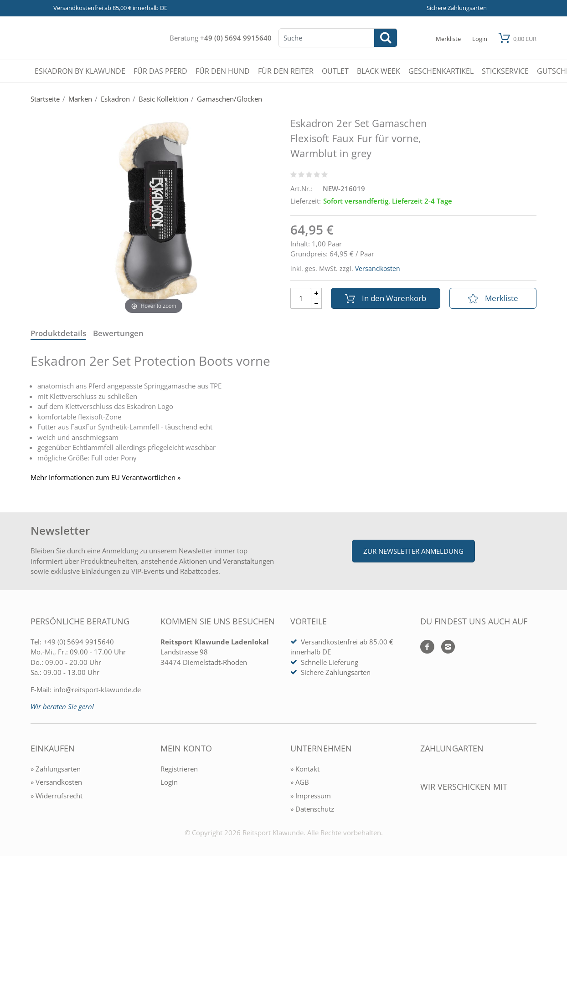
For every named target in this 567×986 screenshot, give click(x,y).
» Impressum (310, 795)
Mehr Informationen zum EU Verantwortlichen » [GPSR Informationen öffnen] (105, 477)
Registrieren (179, 768)
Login (169, 782)
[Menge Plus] (316, 293)
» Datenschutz (312, 808)
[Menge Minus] (316, 303)
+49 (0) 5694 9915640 (236, 37)
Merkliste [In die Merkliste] (493, 298)
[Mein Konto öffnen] (479, 38)
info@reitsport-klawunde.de (97, 689)
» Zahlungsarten (56, 768)
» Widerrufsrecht (56, 795)
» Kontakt (305, 768)
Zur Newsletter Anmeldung (413, 551)
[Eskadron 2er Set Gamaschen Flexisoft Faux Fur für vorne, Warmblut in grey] (154, 213)
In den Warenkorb (385, 298)
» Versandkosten (56, 782)
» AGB (299, 782)
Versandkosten (377, 268)
